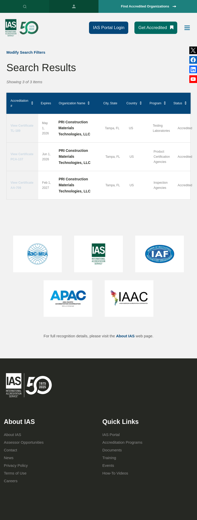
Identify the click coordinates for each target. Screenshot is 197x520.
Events (108, 465)
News (9, 458)
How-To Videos (115, 473)
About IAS (125, 336)
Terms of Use (15, 473)
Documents (112, 450)
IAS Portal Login (108, 27)
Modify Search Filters (25, 52)
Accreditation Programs (122, 442)
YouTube (193, 79)
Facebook (193, 69)
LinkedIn (193, 60)
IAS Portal (73, 6)
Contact (10, 450)
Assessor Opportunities (24, 442)
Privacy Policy (16, 465)
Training (109, 458)
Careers (10, 481)
